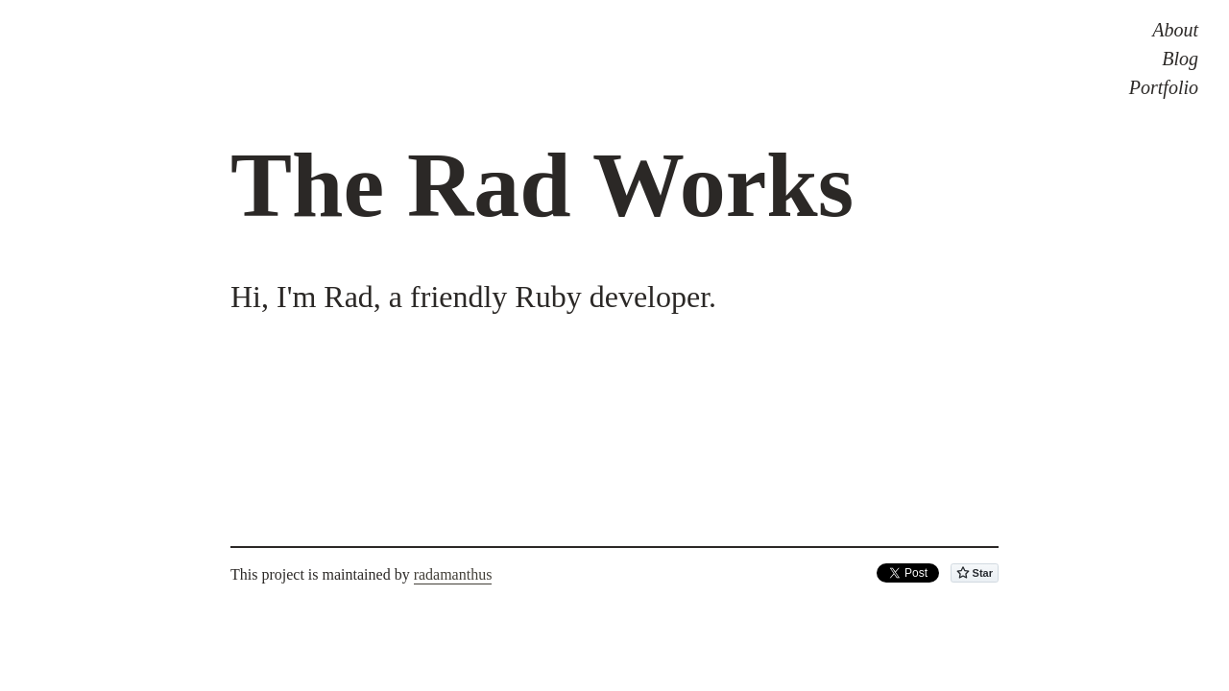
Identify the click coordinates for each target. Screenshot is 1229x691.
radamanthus (453, 574)
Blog (1180, 58)
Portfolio (1163, 87)
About (1175, 29)
